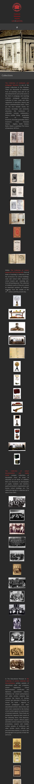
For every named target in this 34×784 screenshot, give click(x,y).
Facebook (17, 14)
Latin (13, 21)
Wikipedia (17, 16)
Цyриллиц (19, 21)
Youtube (17, 18)
